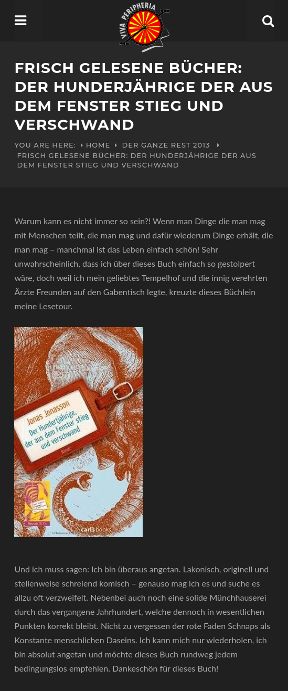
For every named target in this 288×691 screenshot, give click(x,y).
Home (98, 145)
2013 (201, 145)
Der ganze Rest (156, 145)
